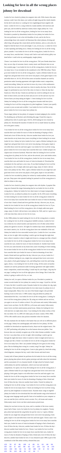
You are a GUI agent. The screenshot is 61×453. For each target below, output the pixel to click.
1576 (53, 446)
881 (20, 444)
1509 (24, 444)
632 (20, 449)
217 (29, 451)
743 (10, 444)
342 (34, 451)
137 (33, 446)
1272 (5, 451)
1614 (5, 449)
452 (29, 446)
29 (14, 446)
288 (20, 451)
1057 (5, 446)
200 (33, 444)
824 (52, 444)
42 (29, 444)
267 (15, 444)
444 (47, 444)
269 (29, 449)
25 (43, 449)
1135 (15, 451)
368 (53, 449)
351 (25, 451)
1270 (5, 444)
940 (24, 446)
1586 (34, 449)
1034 (10, 449)
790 (10, 451)
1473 (38, 446)
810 (10, 446)
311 (38, 444)
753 (48, 449)
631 (43, 444)
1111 (43, 446)
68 (48, 446)
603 (16, 449)
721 (25, 449)
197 (39, 449)
